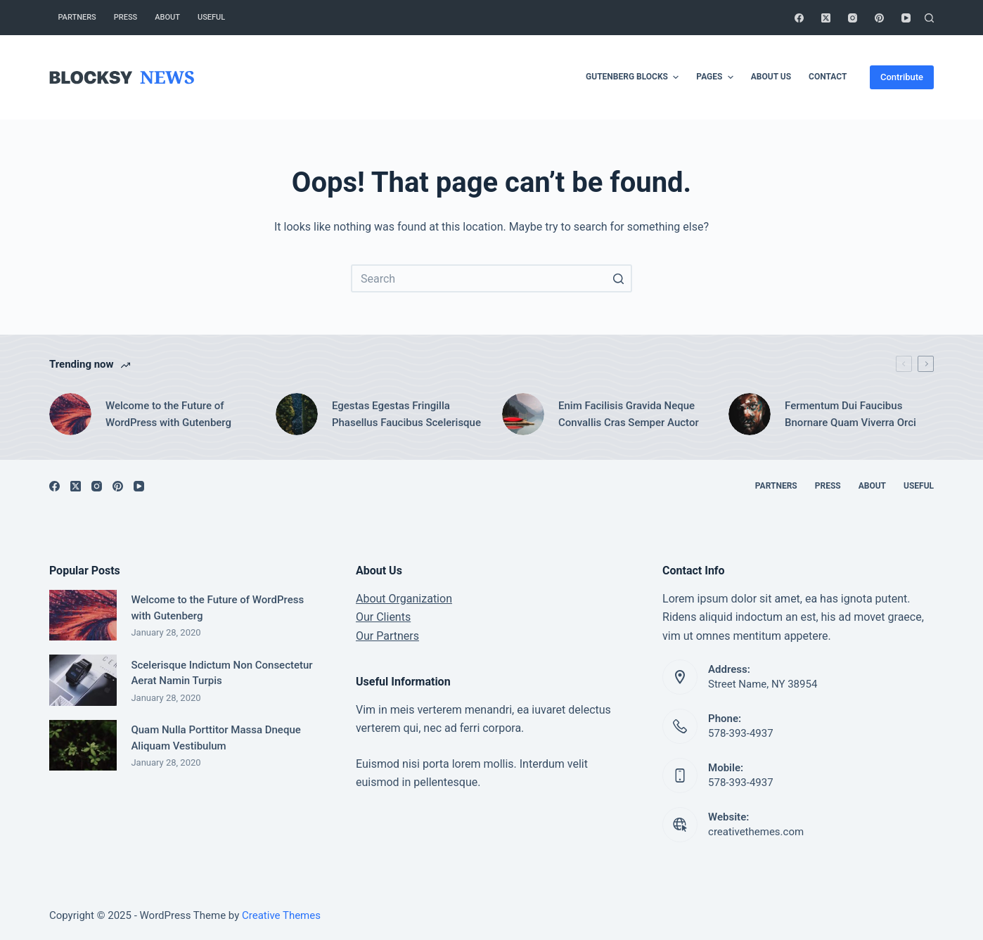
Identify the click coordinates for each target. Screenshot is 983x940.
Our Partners (387, 636)
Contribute (901, 77)
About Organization (404, 598)
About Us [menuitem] (771, 77)
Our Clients (383, 617)
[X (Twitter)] (825, 17)
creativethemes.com (756, 831)
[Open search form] (929, 17)
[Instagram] (852, 17)
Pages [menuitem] (716, 77)
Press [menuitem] (125, 17)
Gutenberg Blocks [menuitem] (634, 77)
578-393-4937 (740, 733)
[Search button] (618, 278)
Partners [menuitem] (77, 17)
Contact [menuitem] (828, 77)
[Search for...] (491, 278)
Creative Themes (281, 915)
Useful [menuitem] (211, 17)
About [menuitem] (167, 17)
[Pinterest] (879, 17)
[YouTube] (906, 17)
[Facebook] (799, 17)
